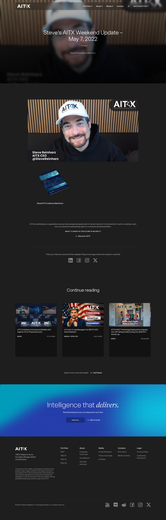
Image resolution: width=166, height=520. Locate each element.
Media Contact (124, 455)
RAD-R (63, 455)
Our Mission (84, 458)
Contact (120, 6)
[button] (87, 6)
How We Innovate (83, 462)
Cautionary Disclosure (141, 456)
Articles (102, 459)
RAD (62, 452)
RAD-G (63, 459)
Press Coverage (105, 455)
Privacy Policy (142, 452)
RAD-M (64, 463)
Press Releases (105, 452)
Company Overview (84, 453)
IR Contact (122, 452)
